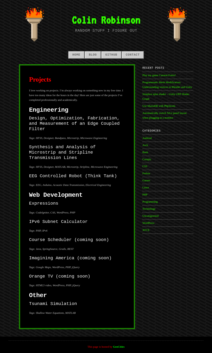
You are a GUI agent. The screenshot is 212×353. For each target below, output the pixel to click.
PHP (145, 194)
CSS (144, 166)
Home (76, 55)
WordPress (148, 222)
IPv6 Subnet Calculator (58, 221)
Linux (145, 187)
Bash (145, 152)
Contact (133, 55)
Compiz (146, 159)
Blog (93, 55)
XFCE (146, 230)
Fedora (146, 173)
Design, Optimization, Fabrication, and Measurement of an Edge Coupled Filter (74, 123)
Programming (150, 201)
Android (147, 138)
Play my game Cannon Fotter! (159, 75)
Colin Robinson (106, 20)
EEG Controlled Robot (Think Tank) (73, 176)
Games (146, 180)
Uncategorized (150, 215)
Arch (145, 145)
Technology (149, 208)
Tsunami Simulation (53, 303)
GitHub (111, 55)
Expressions (43, 203)
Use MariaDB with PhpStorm (158, 105)
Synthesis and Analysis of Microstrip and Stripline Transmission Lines (62, 152)
